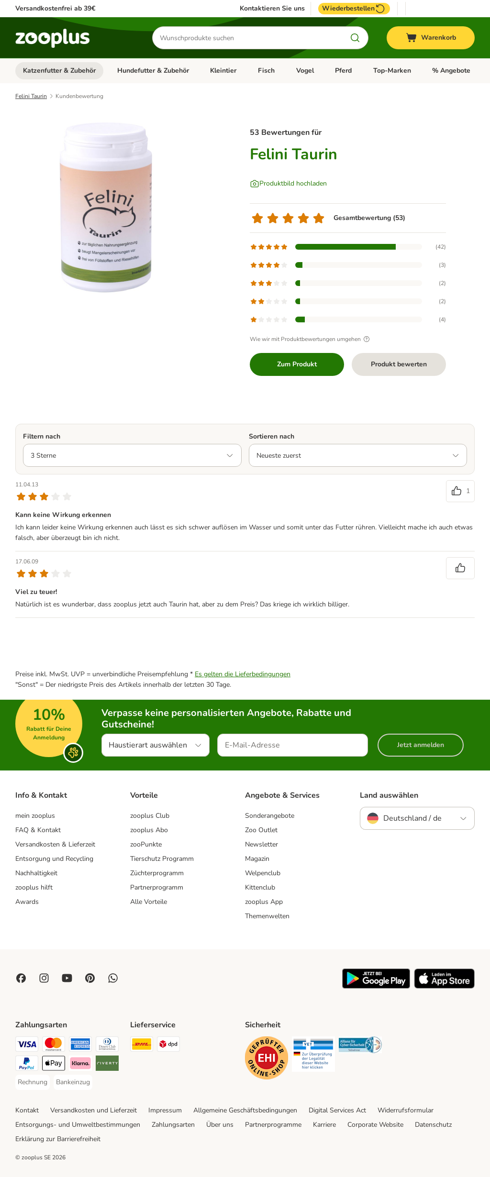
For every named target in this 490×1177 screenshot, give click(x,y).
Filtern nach (41, 436)
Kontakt (27, 1110)
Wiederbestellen (354, 8)
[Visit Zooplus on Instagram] (44, 978)
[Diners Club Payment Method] (107, 1045)
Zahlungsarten (173, 1124)
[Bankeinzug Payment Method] (73, 1082)
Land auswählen (389, 795)
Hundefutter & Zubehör (153, 70)
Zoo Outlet (261, 830)
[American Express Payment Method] (80, 1045)
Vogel (305, 70)
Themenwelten (267, 916)
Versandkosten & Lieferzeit (55, 844)
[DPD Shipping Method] (168, 1045)
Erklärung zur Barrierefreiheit (57, 1139)
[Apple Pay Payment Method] (53, 1065)
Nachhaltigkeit (36, 873)
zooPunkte (146, 844)
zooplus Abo (149, 830)
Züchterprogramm (157, 873)
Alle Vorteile (148, 901)
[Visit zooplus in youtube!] (67, 978)
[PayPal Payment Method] (26, 1065)
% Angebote (451, 70)
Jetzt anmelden (420, 744)
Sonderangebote (269, 815)
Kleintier (223, 70)
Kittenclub (260, 887)
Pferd (343, 70)
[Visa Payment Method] (26, 1045)
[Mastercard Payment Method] (53, 1045)
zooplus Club (149, 815)
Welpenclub (262, 873)
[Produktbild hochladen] (288, 183)
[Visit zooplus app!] (376, 986)
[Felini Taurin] (106, 207)
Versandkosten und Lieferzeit (93, 1110)
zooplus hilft (34, 887)
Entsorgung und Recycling (54, 858)
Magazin (257, 858)
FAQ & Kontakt (38, 830)
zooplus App (264, 901)
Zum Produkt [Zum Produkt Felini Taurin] (297, 364)
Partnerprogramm (156, 887)
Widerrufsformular (406, 1110)
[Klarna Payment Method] (80, 1065)
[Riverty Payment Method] (107, 1065)
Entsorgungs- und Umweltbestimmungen (77, 1124)
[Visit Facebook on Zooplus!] (21, 978)
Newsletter (261, 844)
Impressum (165, 1110)
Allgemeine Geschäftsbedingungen (245, 1110)
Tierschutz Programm (162, 858)
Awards (27, 901)
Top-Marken (392, 70)
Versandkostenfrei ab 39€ (55, 8)
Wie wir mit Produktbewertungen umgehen (311, 339)
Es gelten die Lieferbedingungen (242, 674)
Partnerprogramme (273, 1124)
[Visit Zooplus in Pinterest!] (90, 978)
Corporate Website (375, 1124)
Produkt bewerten (399, 364)
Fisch (266, 70)
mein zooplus (35, 815)
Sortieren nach (271, 436)
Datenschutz (433, 1124)
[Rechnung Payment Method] (32, 1082)
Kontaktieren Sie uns (272, 8)
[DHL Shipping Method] (141, 1045)
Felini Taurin (31, 96)
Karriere (324, 1124)
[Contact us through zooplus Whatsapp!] (113, 978)
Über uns (220, 1124)
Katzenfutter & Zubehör (59, 70)
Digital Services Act (337, 1110)
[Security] (266, 1059)
